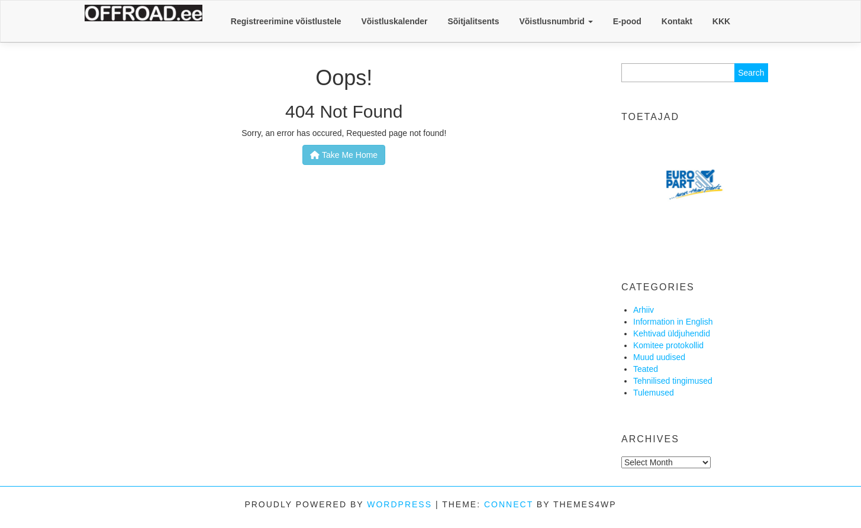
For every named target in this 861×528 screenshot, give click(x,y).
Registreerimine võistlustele (286, 21)
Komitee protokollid (668, 345)
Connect (508, 504)
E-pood (627, 21)
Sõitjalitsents (473, 21)
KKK (721, 21)
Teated (645, 369)
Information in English (673, 321)
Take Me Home (344, 155)
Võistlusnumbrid (555, 21)
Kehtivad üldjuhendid (671, 333)
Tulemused (653, 392)
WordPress (399, 504)
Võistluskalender (394, 21)
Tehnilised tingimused (672, 381)
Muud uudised (659, 357)
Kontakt (677, 21)
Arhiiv (643, 310)
